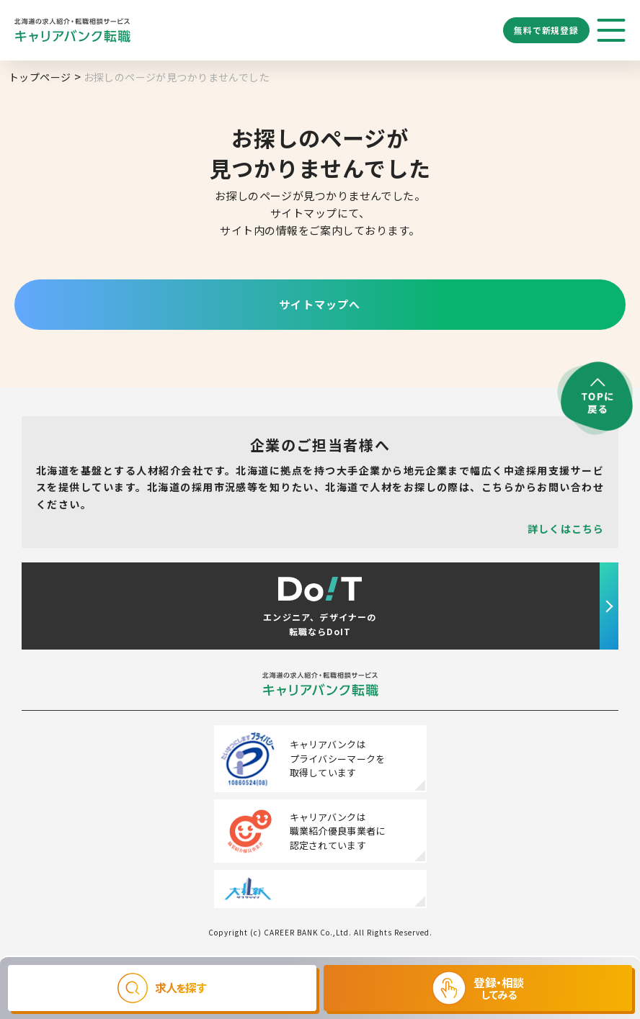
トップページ (40, 77)
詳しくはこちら (566, 528)
